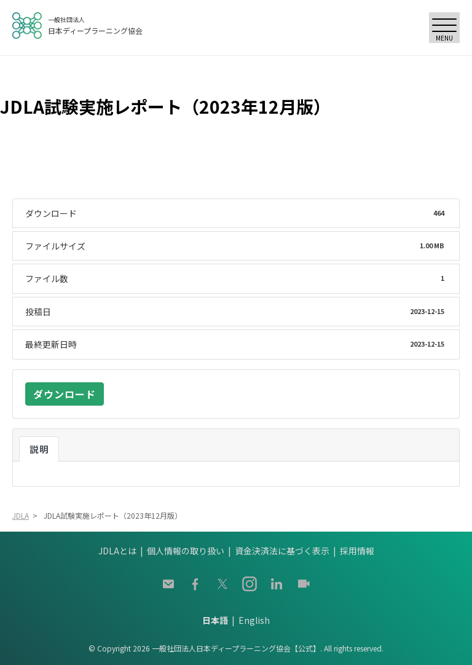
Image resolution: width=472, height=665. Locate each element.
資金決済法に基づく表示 (282, 551)
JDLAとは (117, 551)
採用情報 (357, 551)
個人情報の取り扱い (185, 551)
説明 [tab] (39, 449)
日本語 (215, 620)
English (254, 620)
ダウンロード (64, 394)
